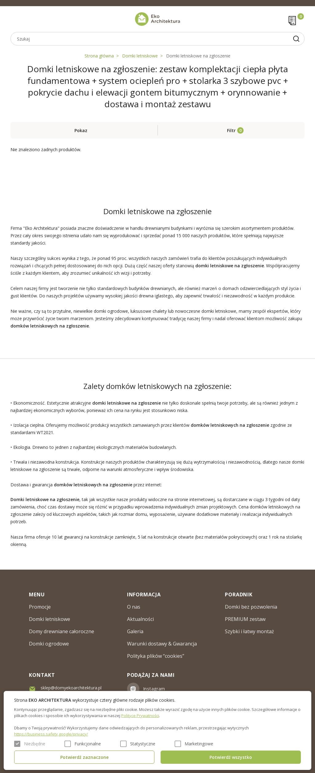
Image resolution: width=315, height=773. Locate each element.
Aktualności (140, 619)
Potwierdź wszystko (230, 757)
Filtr (231, 130)
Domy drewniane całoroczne (61, 631)
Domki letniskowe (140, 56)
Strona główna (99, 56)
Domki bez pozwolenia (251, 606)
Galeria (135, 631)
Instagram (154, 689)
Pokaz (80, 130)
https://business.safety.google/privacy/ (51, 734)
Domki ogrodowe (49, 643)
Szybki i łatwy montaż (249, 631)
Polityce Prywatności (140, 715)
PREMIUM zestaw (245, 619)
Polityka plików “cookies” (155, 656)
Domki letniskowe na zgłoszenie (198, 56)
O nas (133, 606)
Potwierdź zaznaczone (84, 757)
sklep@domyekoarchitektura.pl (71, 688)
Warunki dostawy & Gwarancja (162, 643)
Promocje (40, 606)
